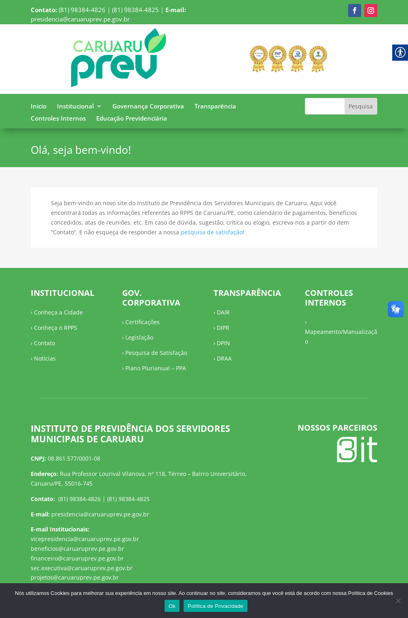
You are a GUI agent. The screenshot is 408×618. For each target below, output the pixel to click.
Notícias (45, 358)
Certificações (142, 322)
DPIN (223, 343)
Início (39, 106)
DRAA (224, 358)
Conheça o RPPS (55, 327)
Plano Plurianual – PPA (155, 368)
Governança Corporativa (148, 106)
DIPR (223, 327)
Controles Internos (58, 118)
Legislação (139, 337)
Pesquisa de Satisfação (156, 353)
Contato (44, 343)
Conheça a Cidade (58, 312)
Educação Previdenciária (131, 118)
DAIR (223, 312)
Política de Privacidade (215, 606)
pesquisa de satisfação (212, 232)
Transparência (215, 106)
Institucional (75, 106)
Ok (172, 606)
